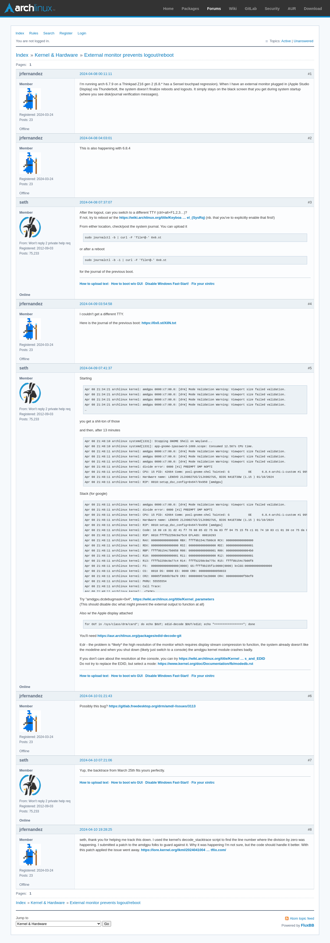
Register (65, 33)
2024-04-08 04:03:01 (96, 138)
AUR (292, 8)
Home (168, 8)
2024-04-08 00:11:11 (96, 74)
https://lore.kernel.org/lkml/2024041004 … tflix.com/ (183, 850)
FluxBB (307, 925)
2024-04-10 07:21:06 (96, 760)
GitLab (251, 8)
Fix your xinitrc (203, 284)
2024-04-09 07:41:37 (96, 368)
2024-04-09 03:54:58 (96, 304)
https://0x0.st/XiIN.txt (159, 323)
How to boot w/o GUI (127, 284)
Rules (33, 33)
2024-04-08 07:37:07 (96, 202)
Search (48, 33)
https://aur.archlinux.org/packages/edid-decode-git (139, 636)
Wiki (233, 8)
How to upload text (94, 284)
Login (82, 33)
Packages (190, 8)
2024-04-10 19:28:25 (96, 829)
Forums (214, 8)
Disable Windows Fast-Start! (167, 284)
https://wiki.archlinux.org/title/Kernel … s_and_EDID (222, 659)
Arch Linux (29, 8)
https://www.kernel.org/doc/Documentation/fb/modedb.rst (205, 664)
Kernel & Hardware (56, 55)
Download (313, 8)
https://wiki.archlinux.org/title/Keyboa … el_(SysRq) (162, 218)
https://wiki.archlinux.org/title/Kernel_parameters (173, 599)
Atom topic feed (302, 918)
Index (20, 33)
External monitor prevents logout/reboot (129, 55)
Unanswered (303, 41)
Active (286, 41)
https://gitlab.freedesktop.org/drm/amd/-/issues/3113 (152, 706)
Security (272, 8)
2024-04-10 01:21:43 (96, 696)
